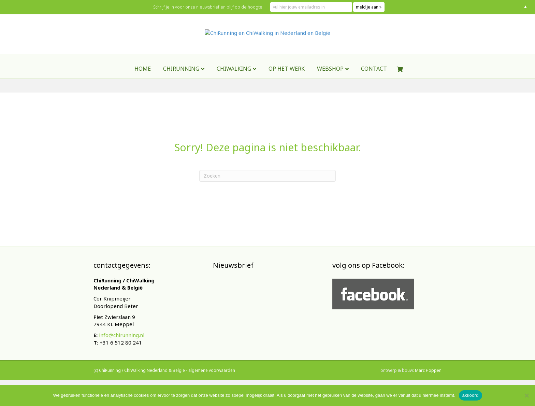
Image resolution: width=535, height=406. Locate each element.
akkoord (470, 395)
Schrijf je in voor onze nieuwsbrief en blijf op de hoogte (207, 7)
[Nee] (526, 395)
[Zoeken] (267, 176)
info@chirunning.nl (121, 335)
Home (142, 86)
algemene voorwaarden (211, 378)
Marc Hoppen (428, 378)
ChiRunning (181, 86)
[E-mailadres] (264, 323)
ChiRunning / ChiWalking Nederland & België (142, 378)
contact (374, 86)
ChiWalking (234, 86)
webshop (330, 86)
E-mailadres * (233, 312)
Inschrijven (264, 341)
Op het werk (287, 86)
